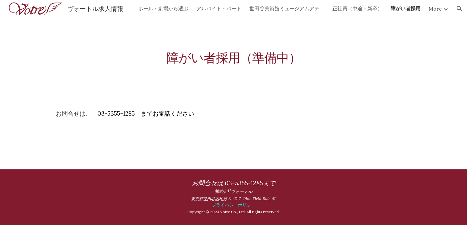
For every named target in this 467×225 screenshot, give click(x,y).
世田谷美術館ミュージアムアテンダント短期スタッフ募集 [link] (286, 8)
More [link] (435, 9)
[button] (459, 8)
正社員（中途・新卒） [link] (357, 8)
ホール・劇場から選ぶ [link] (163, 8)
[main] (233, 55)
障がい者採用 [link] (405, 8)
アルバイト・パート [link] (218, 8)
